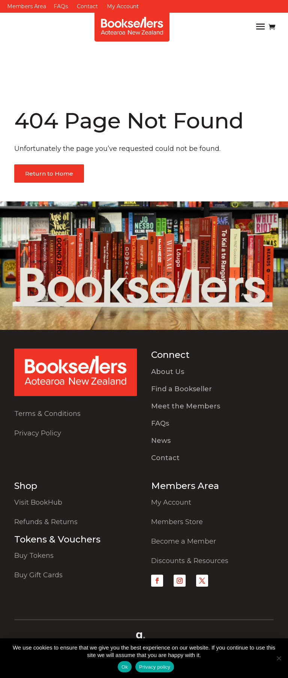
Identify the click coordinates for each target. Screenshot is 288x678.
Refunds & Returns (46, 522)
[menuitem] (212, 373)
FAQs (61, 6)
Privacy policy (154, 667)
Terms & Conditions (47, 414)
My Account (123, 6)
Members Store (177, 522)
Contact (87, 6)
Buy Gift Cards (38, 575)
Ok (125, 667)
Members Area (26, 6)
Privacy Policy (37, 433)
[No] (278, 658)
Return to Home (49, 173)
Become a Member (183, 541)
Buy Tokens (34, 555)
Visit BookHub (38, 502)
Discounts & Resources (189, 561)
